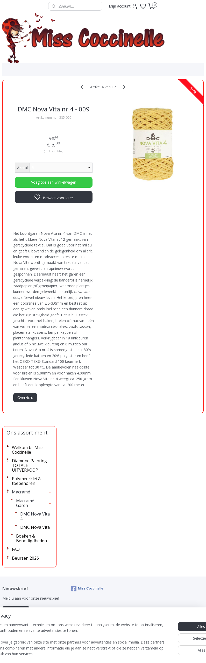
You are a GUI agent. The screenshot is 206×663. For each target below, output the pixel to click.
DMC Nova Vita (35, 181)
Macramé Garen (34, 156)
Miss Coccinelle (87, 554)
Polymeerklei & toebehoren (26, 134)
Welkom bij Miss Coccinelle (28, 103)
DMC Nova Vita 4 (35, 170)
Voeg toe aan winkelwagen (97, 191)
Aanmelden (15, 575)
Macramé (32, 145)
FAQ (16, 203)
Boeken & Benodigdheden (31, 192)
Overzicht (84, 516)
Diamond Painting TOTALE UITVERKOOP (29, 118)
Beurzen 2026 (25, 212)
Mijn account (123, 6)
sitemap (121, 653)
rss (132, 653)
